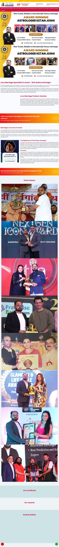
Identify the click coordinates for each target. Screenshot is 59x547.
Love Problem (18, 8)
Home (2, 8)
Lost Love (23, 8)
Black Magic (56, 8)
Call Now (55, 118)
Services (7, 8)
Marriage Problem (34, 8)
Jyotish (14, 8)
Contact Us (3, 10)
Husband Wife (40, 8)
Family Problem (46, 8)
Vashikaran (51, 8)
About (4, 8)
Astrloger (11, 8)
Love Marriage (27, 8)
